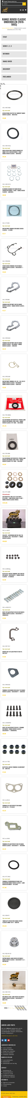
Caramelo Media (22, 1096)
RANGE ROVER (9, 28)
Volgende (21, 1008)
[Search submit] (24, 3)
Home (3, 28)
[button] (20, 10)
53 (16, 1008)
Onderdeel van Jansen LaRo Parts (9, 1035)
